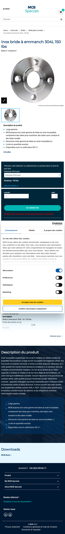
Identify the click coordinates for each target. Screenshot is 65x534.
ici (51, 141)
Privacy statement (12, 527)
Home (5, 30)
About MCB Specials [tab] (13, 487)
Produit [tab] (8, 475)
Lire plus (7, 152)
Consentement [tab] (11, 230)
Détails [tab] (32, 230)
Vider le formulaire (11, 186)
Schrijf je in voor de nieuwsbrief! (17, 501)
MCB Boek (5, 455)
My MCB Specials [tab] (12, 481)
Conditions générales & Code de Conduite (40, 527)
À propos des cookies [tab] (53, 230)
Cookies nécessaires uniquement (32, 309)
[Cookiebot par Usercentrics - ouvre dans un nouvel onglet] (52, 223)
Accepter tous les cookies (32, 302)
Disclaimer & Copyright (31, 530)
